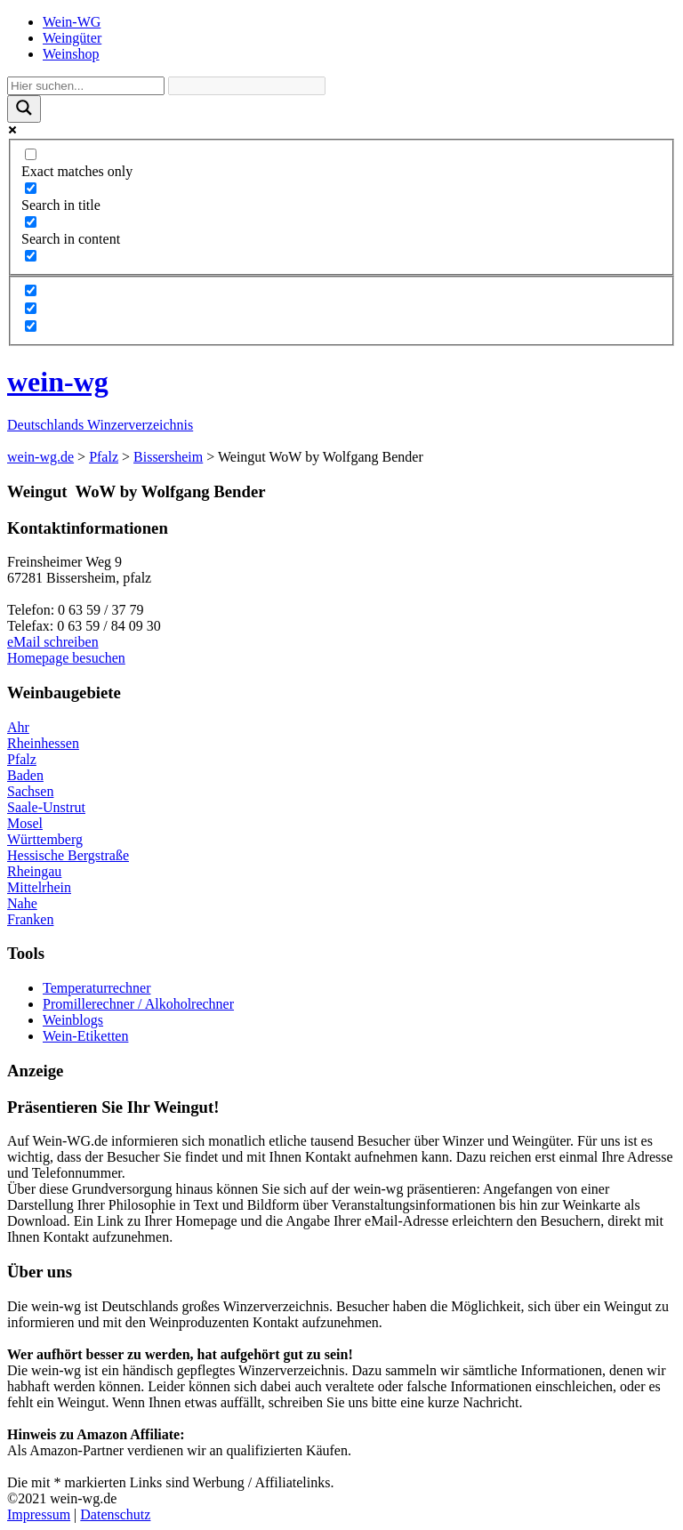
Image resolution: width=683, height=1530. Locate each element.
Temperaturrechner (96, 987)
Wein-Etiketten (85, 1035)
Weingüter (72, 37)
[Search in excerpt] (30, 256)
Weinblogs (73, 1019)
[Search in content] (30, 222)
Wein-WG (71, 21)
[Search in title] (30, 188)
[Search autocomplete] (246, 85)
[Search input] (86, 85)
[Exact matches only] (30, 154)
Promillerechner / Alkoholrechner (138, 1003)
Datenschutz (115, 1514)
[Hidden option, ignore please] (30, 290)
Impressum (38, 1514)
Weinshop (71, 53)
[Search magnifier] (24, 109)
